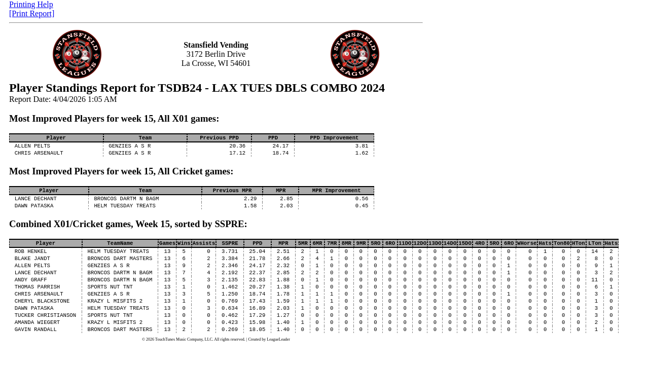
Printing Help (31, 4)
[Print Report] (31, 13)
